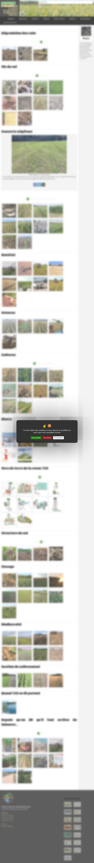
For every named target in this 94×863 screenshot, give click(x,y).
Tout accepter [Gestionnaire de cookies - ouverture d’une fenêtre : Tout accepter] (36, 438)
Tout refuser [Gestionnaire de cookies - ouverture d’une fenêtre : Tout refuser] (47, 438)
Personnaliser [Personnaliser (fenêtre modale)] (58, 438)
